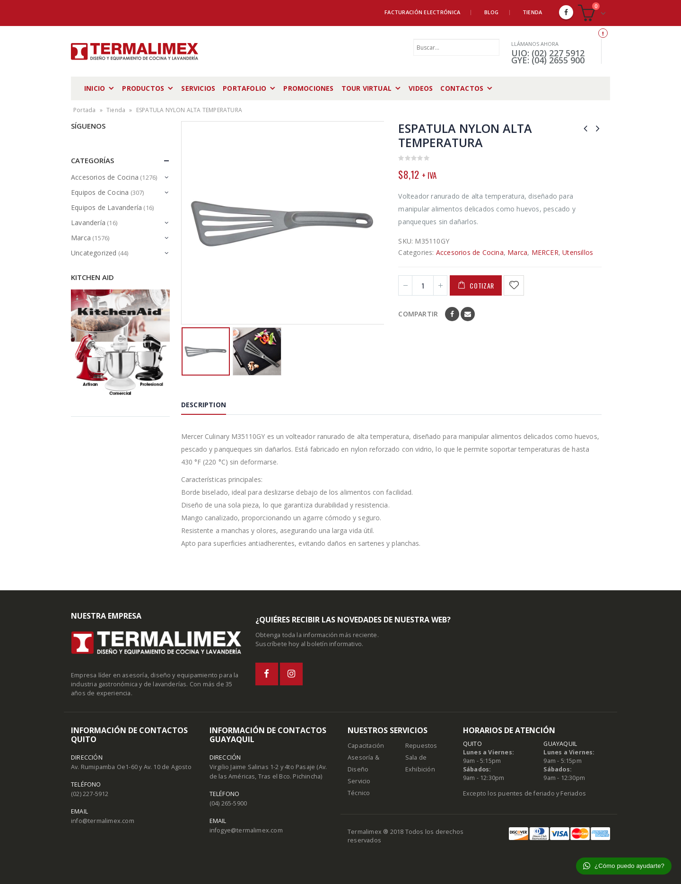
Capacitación (366, 746)
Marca (517, 252)
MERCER (545, 252)
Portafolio (244, 88)
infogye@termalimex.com (246, 830)
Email (468, 314)
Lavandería (88, 222)
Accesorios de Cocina (470, 252)
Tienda (532, 12)
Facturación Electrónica (422, 12)
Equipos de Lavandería (106, 207)
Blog (491, 12)
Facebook (452, 314)
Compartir (418, 313)
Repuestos (421, 746)
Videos (421, 88)
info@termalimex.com (102, 821)
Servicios (198, 88)
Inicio (94, 88)
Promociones (308, 88)
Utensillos (577, 252)
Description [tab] (203, 404)
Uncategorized (94, 252)
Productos (143, 88)
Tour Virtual (366, 88)
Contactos (461, 88)
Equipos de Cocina (100, 192)
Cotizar (482, 285)
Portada (84, 110)
